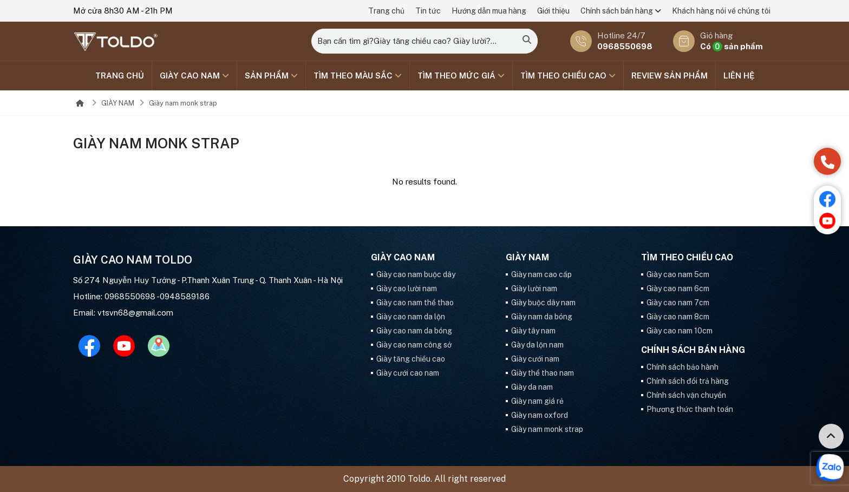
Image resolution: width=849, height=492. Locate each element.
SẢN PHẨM (271, 75)
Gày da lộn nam (537, 344)
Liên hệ (738, 75)
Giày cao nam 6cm (677, 288)
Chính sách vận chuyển (686, 395)
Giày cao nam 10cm (679, 330)
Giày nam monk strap (183, 103)
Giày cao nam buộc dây (415, 274)
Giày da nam (532, 387)
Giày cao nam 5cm (677, 274)
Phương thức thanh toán (689, 409)
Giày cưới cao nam (407, 373)
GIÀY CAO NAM (194, 75)
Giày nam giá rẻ (537, 401)
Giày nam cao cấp (541, 274)
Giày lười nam (534, 288)
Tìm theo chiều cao (568, 75)
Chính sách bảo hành (682, 367)
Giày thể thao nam (542, 373)
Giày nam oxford (539, 415)
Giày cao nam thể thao (415, 302)
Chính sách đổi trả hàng (687, 381)
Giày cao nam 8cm (677, 316)
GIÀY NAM (117, 103)
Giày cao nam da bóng (414, 330)
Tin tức (428, 10)
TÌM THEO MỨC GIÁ (461, 75)
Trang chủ (386, 10)
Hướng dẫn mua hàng (489, 10)
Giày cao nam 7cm (677, 302)
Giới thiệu (553, 10)
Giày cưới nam (535, 359)
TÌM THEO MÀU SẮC (358, 75)
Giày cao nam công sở (414, 344)
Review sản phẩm (669, 75)
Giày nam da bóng (541, 316)
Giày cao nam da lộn (410, 316)
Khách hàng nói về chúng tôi (721, 10)
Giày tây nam (533, 330)
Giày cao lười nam (406, 288)
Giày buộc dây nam (543, 302)
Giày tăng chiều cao (410, 359)
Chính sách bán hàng (620, 10)
